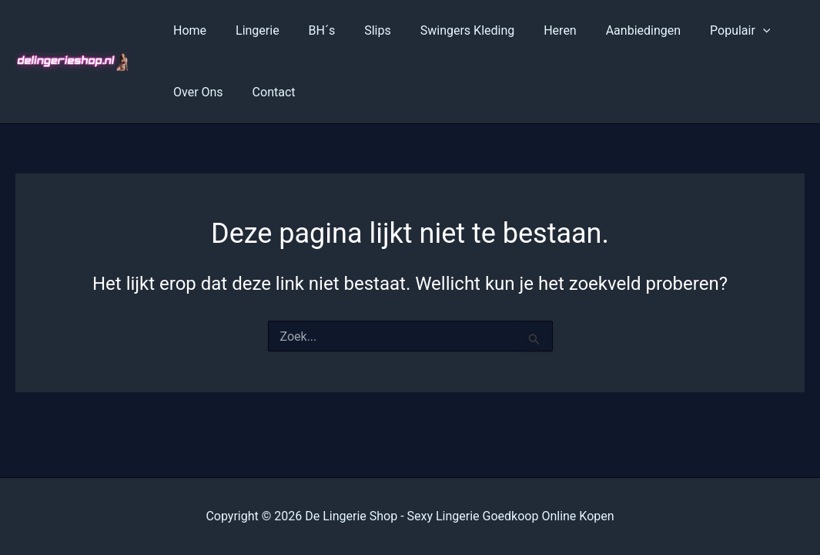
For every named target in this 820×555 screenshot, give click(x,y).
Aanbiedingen (613, 30)
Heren (534, 30)
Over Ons (196, 92)
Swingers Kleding (447, 30)
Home (187, 30)
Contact (267, 92)
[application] (728, 31)
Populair (705, 31)
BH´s (310, 30)
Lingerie (251, 30)
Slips (361, 30)
